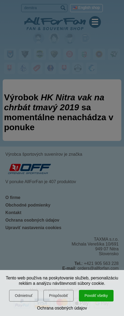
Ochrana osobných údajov (62, 308)
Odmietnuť (23, 295)
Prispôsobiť (58, 295)
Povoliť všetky (96, 295)
